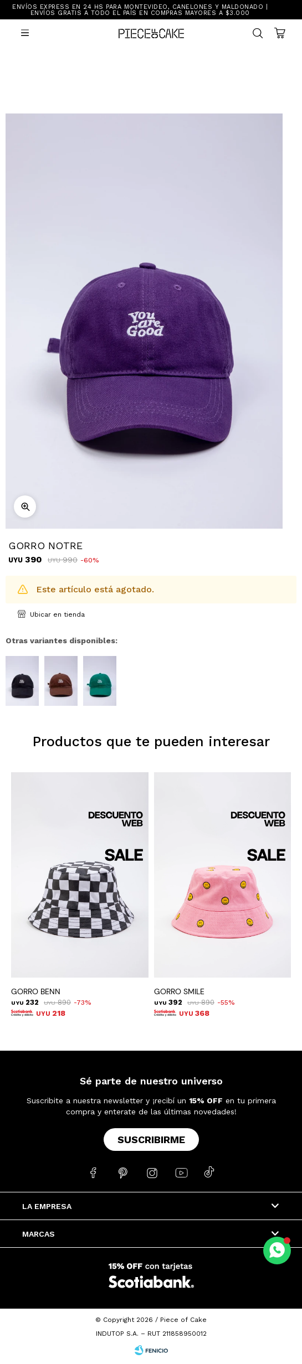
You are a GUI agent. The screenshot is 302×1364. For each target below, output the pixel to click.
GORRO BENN (35, 991)
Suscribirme (151, 1139)
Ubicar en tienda (57, 614)
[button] (270, 906)
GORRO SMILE (179, 991)
